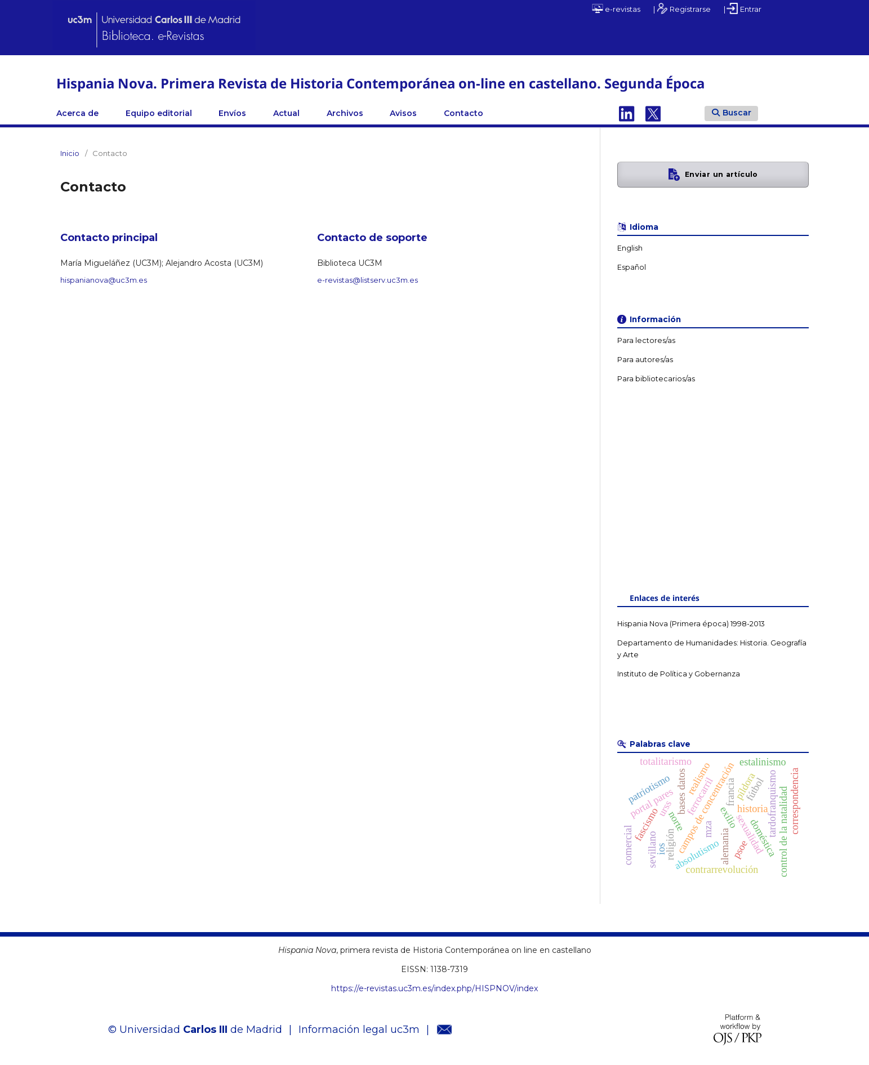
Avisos (403, 113)
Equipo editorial (159, 113)
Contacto (463, 113)
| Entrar (742, 8)
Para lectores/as (646, 340)
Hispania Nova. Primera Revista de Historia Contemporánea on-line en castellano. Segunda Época (380, 83)
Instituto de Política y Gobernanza (678, 674)
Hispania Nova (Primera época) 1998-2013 (691, 624)
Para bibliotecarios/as (656, 379)
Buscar (731, 113)
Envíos (232, 113)
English (630, 248)
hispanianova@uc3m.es (103, 279)
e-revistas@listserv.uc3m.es (367, 279)
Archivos (345, 113)
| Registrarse (682, 8)
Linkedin (627, 113)
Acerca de (77, 113)
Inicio (69, 153)
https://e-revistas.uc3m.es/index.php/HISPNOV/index (434, 988)
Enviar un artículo (721, 174)
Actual (286, 113)
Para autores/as (645, 359)
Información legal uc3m (359, 1029)
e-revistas (616, 8)
